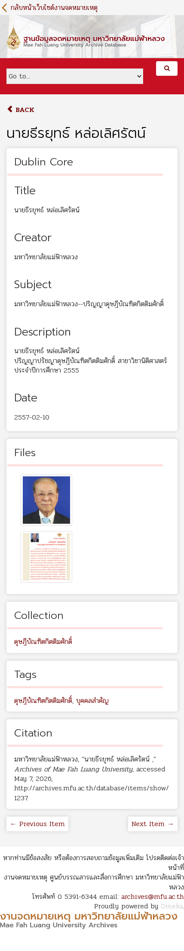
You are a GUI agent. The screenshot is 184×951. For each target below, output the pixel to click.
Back (20, 110)
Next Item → (153, 823)
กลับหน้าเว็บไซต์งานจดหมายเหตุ (54, 7)
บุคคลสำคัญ (92, 700)
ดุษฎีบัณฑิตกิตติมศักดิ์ (43, 641)
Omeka (172, 906)
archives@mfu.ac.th (152, 896)
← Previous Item (37, 823)
